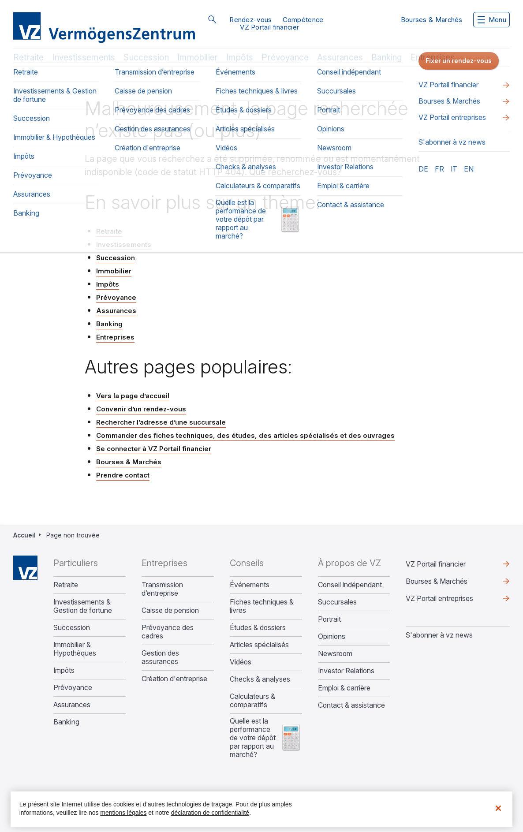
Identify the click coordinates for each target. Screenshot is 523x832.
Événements (249, 585)
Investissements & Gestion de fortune (82, 606)
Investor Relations (346, 671)
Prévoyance (285, 57)
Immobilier (197, 57)
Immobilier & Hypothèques (74, 649)
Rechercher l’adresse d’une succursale (161, 422)
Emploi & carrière (344, 688)
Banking (386, 57)
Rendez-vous (250, 19)
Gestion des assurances (160, 657)
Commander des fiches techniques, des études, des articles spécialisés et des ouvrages (245, 435)
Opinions (331, 636)
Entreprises (433, 57)
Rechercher (212, 19)
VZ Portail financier (269, 27)
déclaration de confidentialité (210, 812)
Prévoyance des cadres (168, 631)
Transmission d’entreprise (162, 589)
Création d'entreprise (174, 679)
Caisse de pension (170, 610)
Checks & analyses (260, 679)
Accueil (24, 535)
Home (25, 568)
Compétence (303, 19)
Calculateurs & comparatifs (252, 700)
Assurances (340, 57)
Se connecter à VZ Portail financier (153, 448)
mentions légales (123, 812)
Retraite (28, 57)
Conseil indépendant (350, 585)
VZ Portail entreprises (439, 598)
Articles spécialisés (259, 645)
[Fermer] (498, 808)
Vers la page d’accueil (132, 396)
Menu (492, 19)
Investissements (84, 57)
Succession (146, 57)
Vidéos (240, 662)
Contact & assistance (351, 705)
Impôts (239, 57)
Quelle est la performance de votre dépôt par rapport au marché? (253, 738)
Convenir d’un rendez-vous (141, 409)
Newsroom (335, 653)
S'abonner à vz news (439, 635)
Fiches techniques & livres (262, 606)
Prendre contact (122, 475)
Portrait (329, 619)
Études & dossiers (258, 627)
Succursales (337, 602)
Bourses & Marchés (432, 19)
